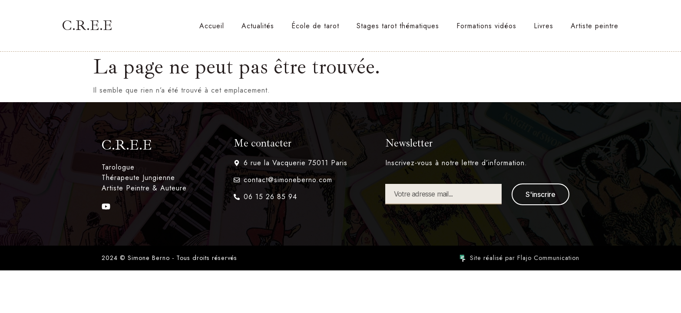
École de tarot (315, 26)
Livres (543, 26)
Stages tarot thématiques (398, 26)
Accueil (211, 26)
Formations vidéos (486, 26)
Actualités (257, 26)
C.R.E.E (87, 25)
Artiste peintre (594, 26)
